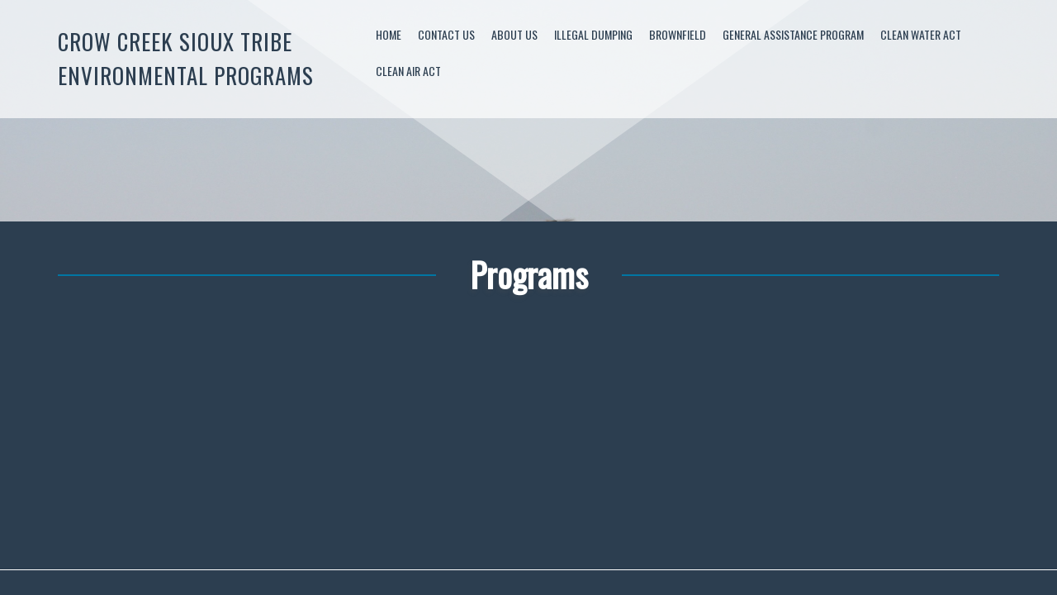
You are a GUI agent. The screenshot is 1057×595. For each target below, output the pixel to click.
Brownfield (677, 34)
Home (388, 34)
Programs (529, 274)
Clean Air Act (408, 70)
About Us (514, 34)
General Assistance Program (793, 34)
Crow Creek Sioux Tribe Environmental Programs (186, 58)
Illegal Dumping (593, 34)
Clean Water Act (920, 34)
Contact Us (446, 34)
